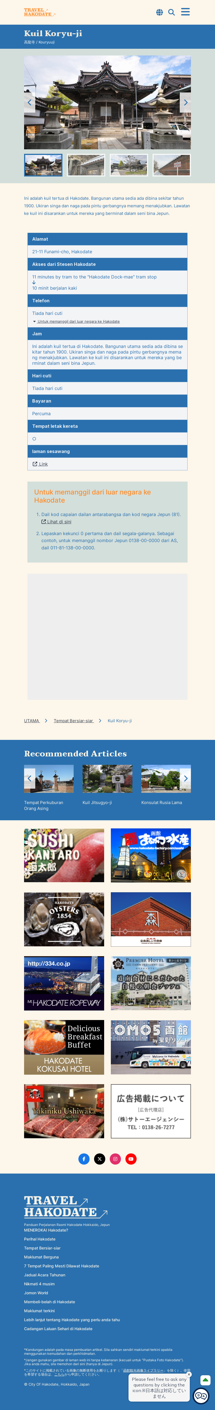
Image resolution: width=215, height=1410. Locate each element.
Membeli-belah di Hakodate (49, 1301)
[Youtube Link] (131, 1159)
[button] (185, 102)
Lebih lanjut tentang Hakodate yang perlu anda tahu (72, 1319)
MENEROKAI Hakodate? (46, 1230)
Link (40, 464)
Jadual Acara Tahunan (44, 1274)
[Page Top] (205, 1380)
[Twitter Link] (99, 1159)
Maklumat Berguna (41, 1257)
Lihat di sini (56, 521)
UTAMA (32, 720)
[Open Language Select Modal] (159, 13)
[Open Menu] (185, 12)
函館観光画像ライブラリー (143, 1370)
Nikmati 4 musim (39, 1283)
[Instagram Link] (115, 1159)
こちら (59, 1374)
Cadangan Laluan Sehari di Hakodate (58, 1328)
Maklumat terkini (39, 1310)
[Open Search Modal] (171, 13)
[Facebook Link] (84, 1159)
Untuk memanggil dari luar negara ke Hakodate (76, 321)
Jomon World (36, 1292)
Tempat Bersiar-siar (74, 720)
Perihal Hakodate (39, 1239)
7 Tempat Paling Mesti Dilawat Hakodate (61, 1265)
